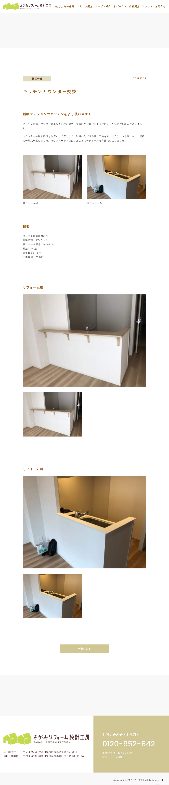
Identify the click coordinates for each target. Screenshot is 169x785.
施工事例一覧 (122, 40)
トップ (103, 40)
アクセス (147, 6)
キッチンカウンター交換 (152, 40)
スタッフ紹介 (85, 6)
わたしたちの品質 (63, 6)
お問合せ (160, 6)
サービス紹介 (103, 6)
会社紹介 (134, 6)
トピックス (120, 6)
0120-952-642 (128, 744)
